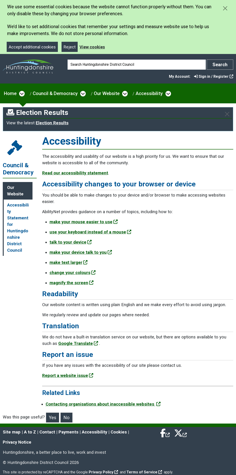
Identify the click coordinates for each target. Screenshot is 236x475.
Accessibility (149, 93)
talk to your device (71, 242)
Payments (68, 432)
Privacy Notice (17, 442)
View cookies (92, 47)
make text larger (69, 262)
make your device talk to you (81, 252)
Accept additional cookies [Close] (32, 47)
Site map (12, 432)
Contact (47, 432)
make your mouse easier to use (84, 221)
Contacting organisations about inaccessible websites (103, 404)
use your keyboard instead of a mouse (90, 232)
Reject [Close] (70, 47)
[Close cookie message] (225, 8)
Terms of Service (144, 472)
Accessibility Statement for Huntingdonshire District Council (18, 228)
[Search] (137, 65)
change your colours (73, 272)
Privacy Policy (103, 472)
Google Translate (78, 343)
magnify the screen (72, 282)
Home (10, 93)
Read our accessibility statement (75, 173)
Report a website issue (67, 375)
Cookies (119, 432)
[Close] (227, 114)
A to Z (30, 432)
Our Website (107, 93)
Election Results (52, 122)
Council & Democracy (55, 93)
